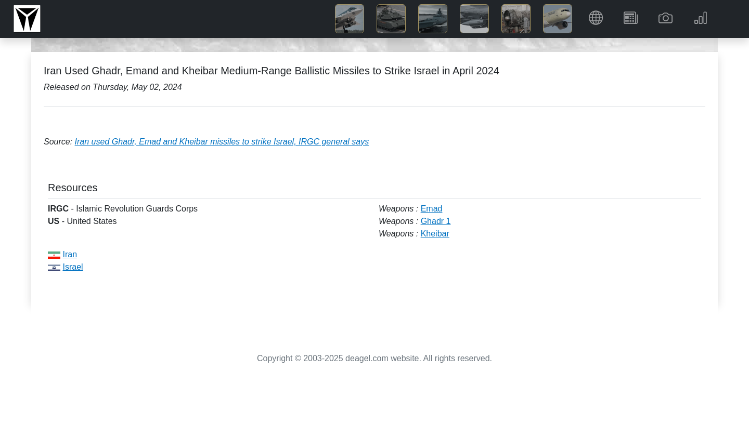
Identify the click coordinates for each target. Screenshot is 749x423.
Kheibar (435, 233)
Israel (72, 266)
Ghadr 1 (436, 221)
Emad (432, 208)
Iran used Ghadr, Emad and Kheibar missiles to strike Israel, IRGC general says (222, 141)
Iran (69, 254)
